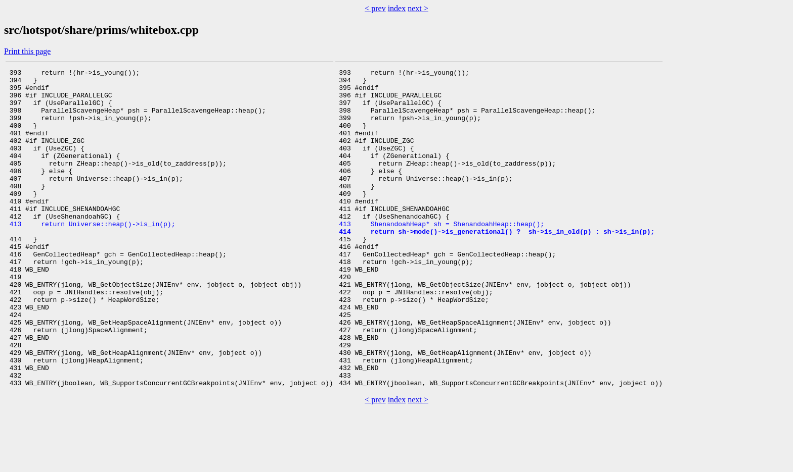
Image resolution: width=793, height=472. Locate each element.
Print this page (27, 51)
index (397, 8)
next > (418, 8)
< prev (375, 8)
